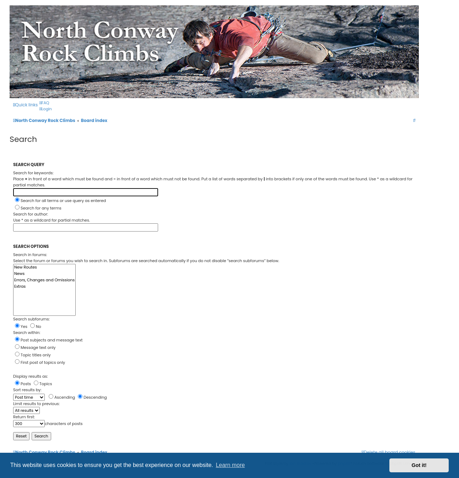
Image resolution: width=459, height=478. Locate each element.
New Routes (44, 267)
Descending (92, 397)
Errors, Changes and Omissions (44, 280)
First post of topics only (40, 362)
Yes (21, 326)
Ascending (62, 397)
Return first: (24, 417)
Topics (43, 384)
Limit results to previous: (36, 404)
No (35, 326)
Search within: (26, 332)
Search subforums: (31, 319)
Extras (44, 286)
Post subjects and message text (48, 340)
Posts (23, 384)
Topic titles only (33, 355)
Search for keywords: (33, 173)
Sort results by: (27, 390)
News (44, 274)
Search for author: (30, 214)
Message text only (35, 347)
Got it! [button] (419, 465)
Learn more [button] (230, 465)
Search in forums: (30, 254)
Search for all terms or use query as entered (60, 200)
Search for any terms (38, 208)
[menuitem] (44, 103)
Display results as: (30, 376)
